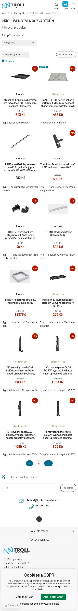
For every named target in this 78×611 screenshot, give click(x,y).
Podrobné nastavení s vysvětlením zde (39, 603)
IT (8, 13)
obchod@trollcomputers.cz (42, 500)
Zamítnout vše (24, 597)
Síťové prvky (19, 13)
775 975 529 (42, 506)
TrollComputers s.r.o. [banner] (13, 6)
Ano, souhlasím (53, 597)
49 (38, 463)
